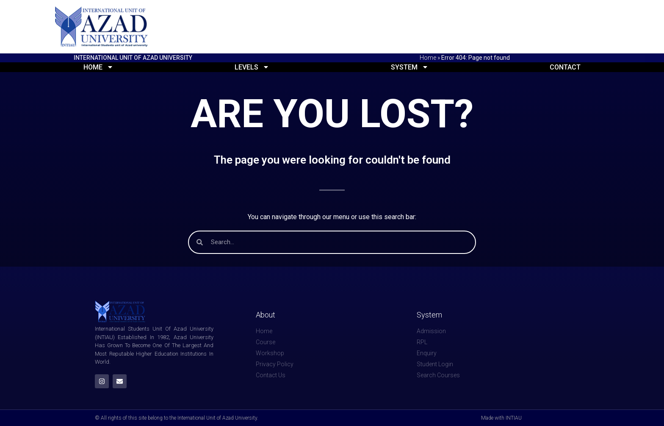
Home (428, 57)
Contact (565, 67)
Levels (252, 67)
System (410, 67)
